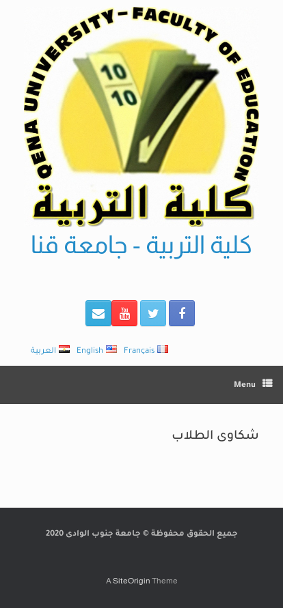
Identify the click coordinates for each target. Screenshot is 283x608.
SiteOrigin (131, 581)
